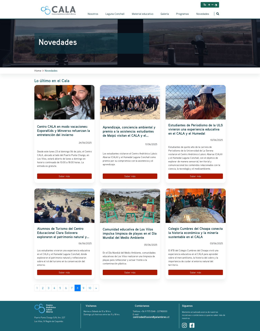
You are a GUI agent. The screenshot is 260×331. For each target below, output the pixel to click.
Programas (182, 13)
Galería (165, 13)
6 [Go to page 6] (66, 288)
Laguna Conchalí (114, 13)
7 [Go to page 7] (72, 288)
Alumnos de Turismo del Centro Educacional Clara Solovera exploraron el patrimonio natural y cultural (62, 233)
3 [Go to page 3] (48, 288)
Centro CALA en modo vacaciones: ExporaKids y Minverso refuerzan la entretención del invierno (63, 130)
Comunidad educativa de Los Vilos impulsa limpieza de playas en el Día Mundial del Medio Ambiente (130, 233)
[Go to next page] (96, 288)
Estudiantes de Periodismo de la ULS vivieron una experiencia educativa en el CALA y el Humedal (195, 129)
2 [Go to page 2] (43, 288)
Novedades (202, 13)
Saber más (64, 176)
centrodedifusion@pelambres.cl (151, 317)
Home (37, 70)
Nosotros (93, 13)
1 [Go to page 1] (37, 288)
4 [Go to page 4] (54, 288)
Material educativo (142, 13)
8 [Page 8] (77, 288)
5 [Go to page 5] (60, 288)
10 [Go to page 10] (90, 288)
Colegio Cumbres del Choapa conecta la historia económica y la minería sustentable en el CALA (195, 233)
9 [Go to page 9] (83, 288)
